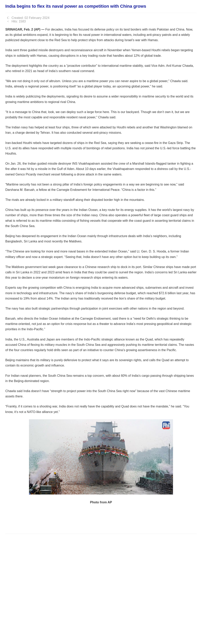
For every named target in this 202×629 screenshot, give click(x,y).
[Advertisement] (77, 518)
